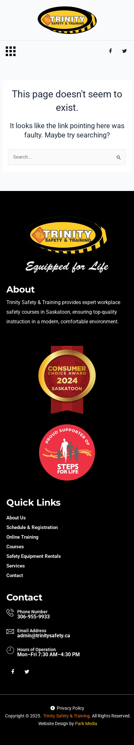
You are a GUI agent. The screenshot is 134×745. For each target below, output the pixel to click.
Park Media (86, 723)
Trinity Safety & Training (66, 715)
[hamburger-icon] (10, 51)
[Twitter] (124, 51)
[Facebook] (110, 51)
